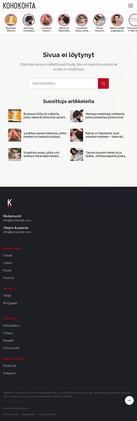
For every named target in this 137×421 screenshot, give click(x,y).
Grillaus (8, 333)
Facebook (9, 365)
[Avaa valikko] (130, 5)
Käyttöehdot (28, 414)
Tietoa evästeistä (48, 414)
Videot (7, 263)
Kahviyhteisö (11, 325)
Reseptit (8, 340)
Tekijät (7, 295)
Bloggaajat (10, 303)
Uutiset (7, 255)
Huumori (8, 277)
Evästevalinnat (11, 414)
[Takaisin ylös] (129, 400)
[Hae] (103, 83)
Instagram (9, 373)
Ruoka (7, 270)
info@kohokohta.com (17, 220)
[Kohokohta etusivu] (19, 6)
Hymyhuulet (11, 348)
